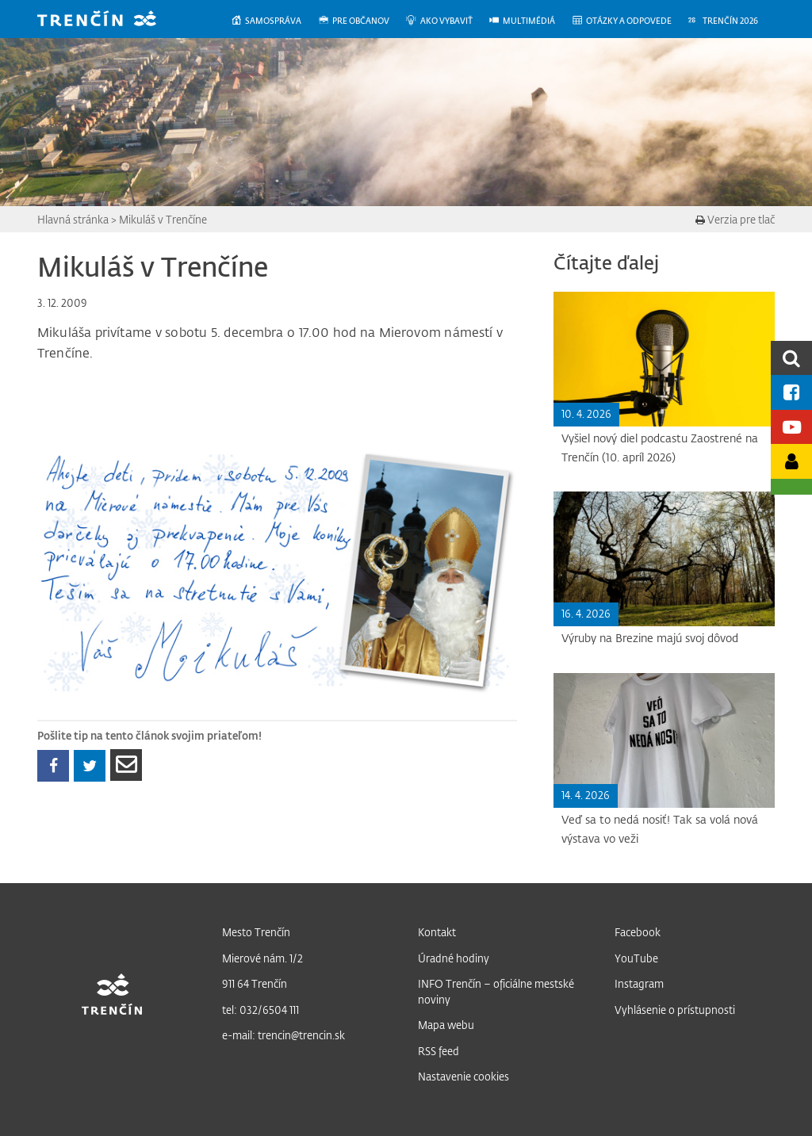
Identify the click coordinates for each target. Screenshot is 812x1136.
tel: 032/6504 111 (260, 1009)
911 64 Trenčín (254, 983)
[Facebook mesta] (791, 392)
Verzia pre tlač (735, 219)
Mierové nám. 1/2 (262, 958)
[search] (791, 358)
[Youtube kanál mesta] (791, 427)
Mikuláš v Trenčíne (163, 219)
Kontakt (437, 932)
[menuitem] (274, 21)
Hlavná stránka (73, 219)
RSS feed (438, 1051)
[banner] (108, 20)
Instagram (639, 983)
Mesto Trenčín (256, 932)
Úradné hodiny (453, 958)
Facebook (638, 932)
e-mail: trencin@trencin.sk (283, 1035)
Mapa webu (446, 1024)
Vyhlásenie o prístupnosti (675, 1009)
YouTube (636, 958)
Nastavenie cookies (463, 1076)
